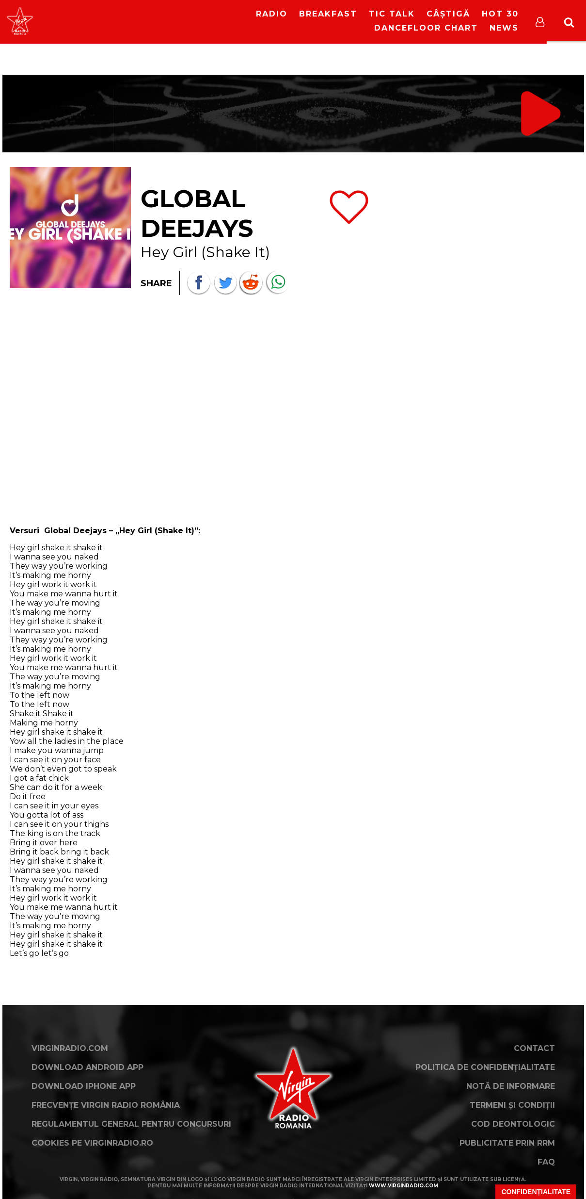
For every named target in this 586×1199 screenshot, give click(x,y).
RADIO (271, 13)
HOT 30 (500, 13)
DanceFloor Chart (426, 28)
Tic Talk (392, 13)
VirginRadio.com (70, 1048)
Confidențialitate (535, 1192)
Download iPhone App (84, 1086)
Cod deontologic (513, 1124)
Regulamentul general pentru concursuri (131, 1124)
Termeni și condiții (512, 1105)
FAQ (546, 1161)
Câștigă (448, 13)
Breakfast (328, 13)
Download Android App (87, 1067)
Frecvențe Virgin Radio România (106, 1105)
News (504, 28)
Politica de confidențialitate (485, 1067)
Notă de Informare (510, 1086)
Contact (534, 1048)
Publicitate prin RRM (507, 1143)
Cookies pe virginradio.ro (92, 1143)
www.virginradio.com (403, 1186)
